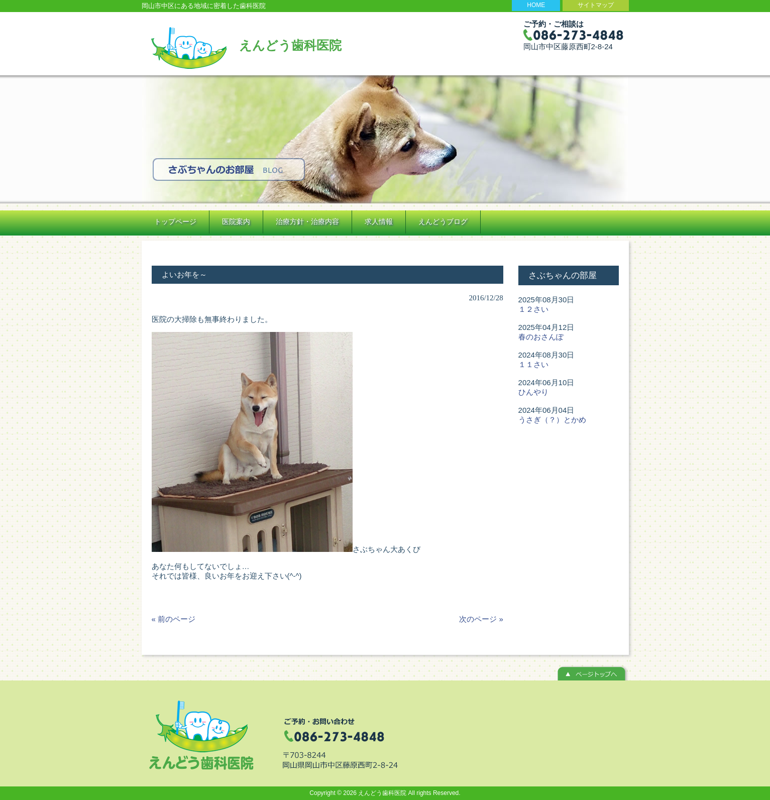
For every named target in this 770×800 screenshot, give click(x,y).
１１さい (533, 364)
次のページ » (481, 619)
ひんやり (533, 392)
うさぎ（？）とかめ (552, 419)
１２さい (533, 309)
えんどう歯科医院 (290, 45)
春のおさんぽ (541, 336)
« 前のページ (174, 619)
